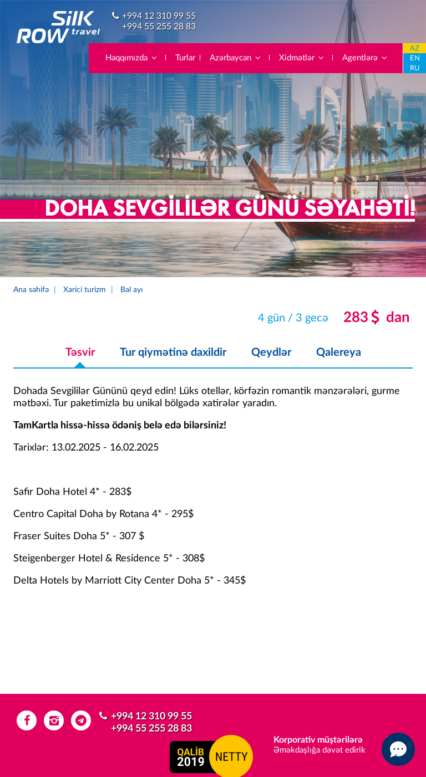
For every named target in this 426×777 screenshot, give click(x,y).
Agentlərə (365, 58)
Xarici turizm (84, 290)
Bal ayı (131, 290)
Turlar (185, 58)
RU (415, 68)
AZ (414, 48)
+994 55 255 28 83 (159, 26)
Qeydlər (271, 352)
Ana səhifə (31, 290)
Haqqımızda (131, 58)
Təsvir (80, 352)
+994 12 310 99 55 (159, 16)
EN (415, 58)
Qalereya (338, 352)
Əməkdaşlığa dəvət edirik (319, 750)
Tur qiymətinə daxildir (173, 352)
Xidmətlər (302, 58)
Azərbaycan (236, 58)
